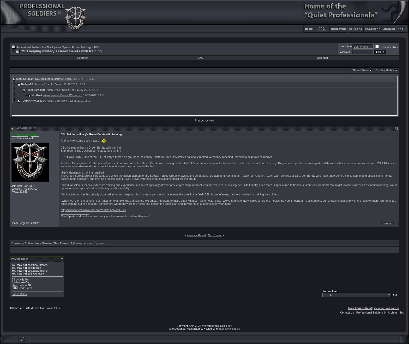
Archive (393, 312)
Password (344, 52)
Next (211, 120)
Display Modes (385, 70)
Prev (197, 120)
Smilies (16, 282)
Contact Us (347, 312)
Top (402, 312)
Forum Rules (19, 294)
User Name (345, 46)
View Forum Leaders (386, 308)
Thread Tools (360, 70)
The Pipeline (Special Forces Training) (68, 47)
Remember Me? (386, 47)
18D (96, 47)
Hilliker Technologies (228, 328)
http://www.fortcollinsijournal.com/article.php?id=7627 (93, 210)
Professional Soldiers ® (30, 47)
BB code (17, 279)
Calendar (322, 57)
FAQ (200, 57)
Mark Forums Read (360, 308)
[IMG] (15, 285)
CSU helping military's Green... (54, 79)
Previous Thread (196, 235)
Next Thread (215, 235)
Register (82, 57)
